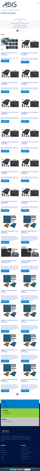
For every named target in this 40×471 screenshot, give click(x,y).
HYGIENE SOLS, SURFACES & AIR (27, 452)
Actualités (2, 456)
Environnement (3, 452)
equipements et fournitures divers (14, 10)
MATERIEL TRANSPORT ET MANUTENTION (20, 27)
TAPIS (20, 21)
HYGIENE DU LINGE (24, 450)
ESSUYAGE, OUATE (24, 458)
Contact (2, 458)
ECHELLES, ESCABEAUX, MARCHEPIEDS (20, 25)
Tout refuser (20, 469)
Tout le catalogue (4, 10)
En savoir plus (5, 60)
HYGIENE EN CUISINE (25, 448)
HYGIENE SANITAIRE (24, 454)
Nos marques (3, 450)
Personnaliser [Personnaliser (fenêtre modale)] (27, 469)
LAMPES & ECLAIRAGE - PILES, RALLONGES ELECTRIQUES (20, 23)
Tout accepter (13, 469)
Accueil (2, 448)
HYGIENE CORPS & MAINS (26, 456)
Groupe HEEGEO (4, 454)
